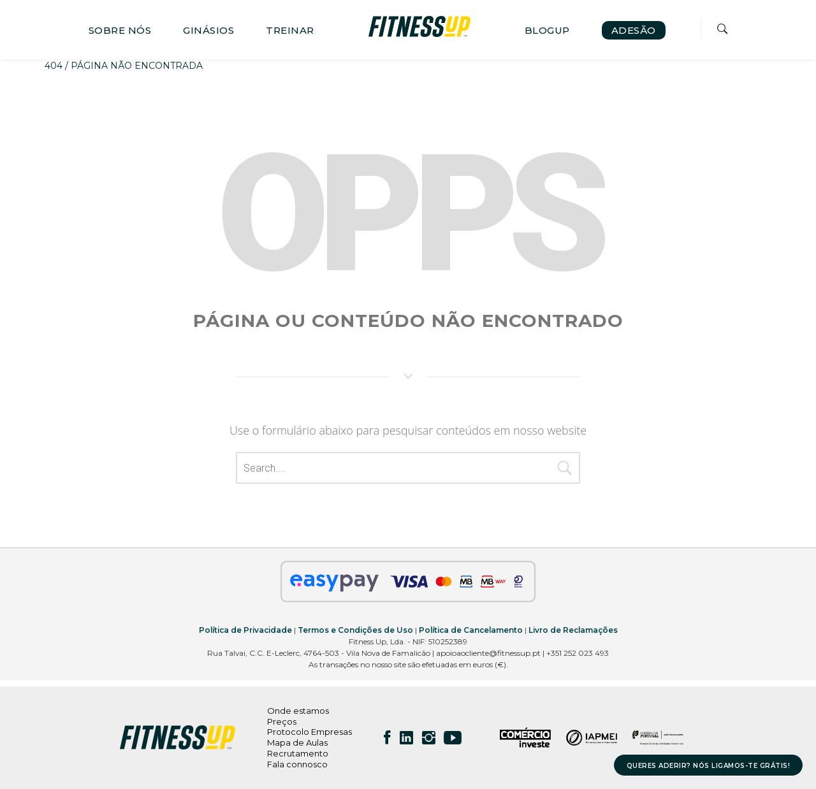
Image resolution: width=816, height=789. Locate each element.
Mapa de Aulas (297, 742)
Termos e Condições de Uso (355, 630)
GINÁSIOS (208, 30)
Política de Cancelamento (471, 630)
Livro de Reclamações (573, 630)
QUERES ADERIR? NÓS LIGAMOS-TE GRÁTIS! (708, 766)
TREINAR (290, 30)
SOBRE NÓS (120, 30)
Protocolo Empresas (309, 732)
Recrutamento (297, 753)
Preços (281, 721)
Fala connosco (297, 764)
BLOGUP (547, 30)
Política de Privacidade (245, 630)
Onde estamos (298, 711)
